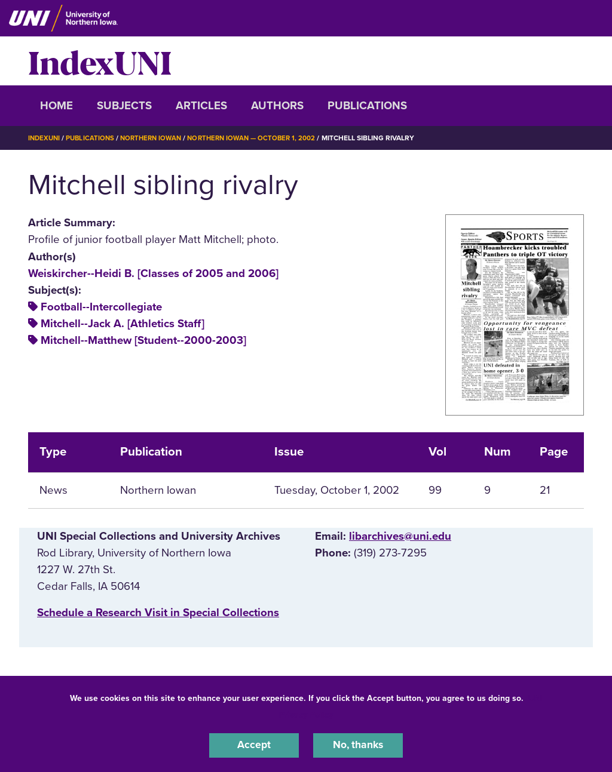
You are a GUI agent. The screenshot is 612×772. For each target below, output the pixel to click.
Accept (254, 744)
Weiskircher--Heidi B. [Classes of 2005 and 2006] (153, 272)
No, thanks (358, 744)
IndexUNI (100, 61)
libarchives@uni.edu (400, 535)
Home (56, 105)
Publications (367, 105)
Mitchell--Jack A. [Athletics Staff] (122, 323)
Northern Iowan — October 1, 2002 (262, 138)
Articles (201, 105)
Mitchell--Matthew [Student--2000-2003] (143, 340)
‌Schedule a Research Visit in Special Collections (158, 612)
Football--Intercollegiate (101, 306)
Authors (277, 105)
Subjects (124, 105)
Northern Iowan (156, 138)
